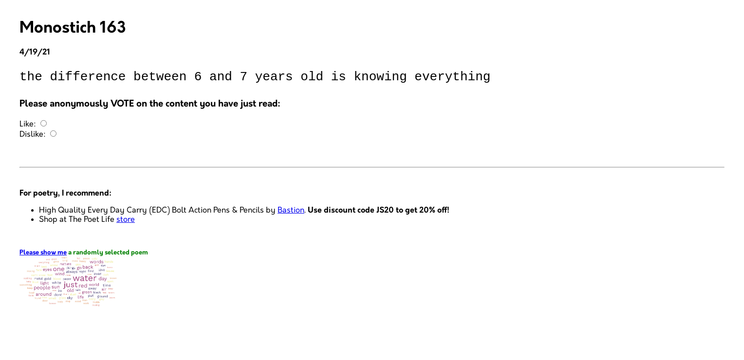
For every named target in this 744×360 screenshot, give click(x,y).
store (125, 222)
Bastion (291, 213)
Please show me (43, 255)
